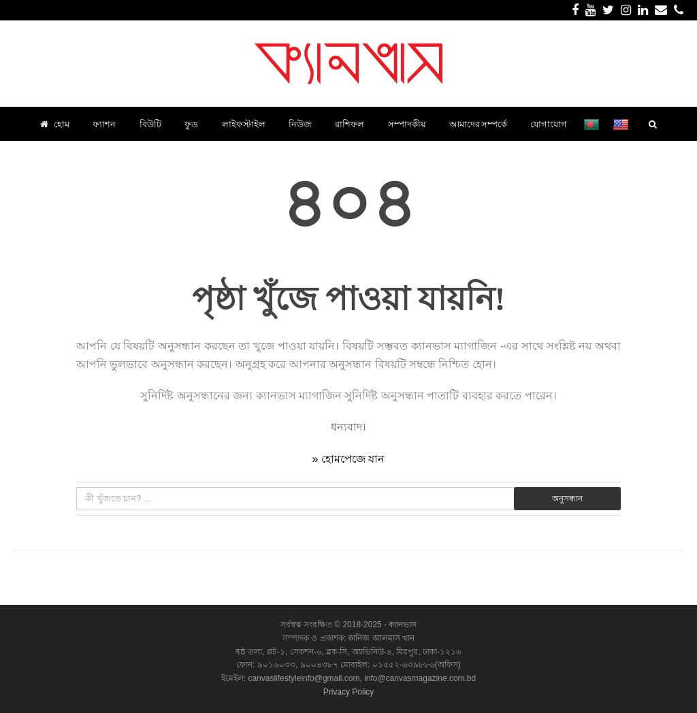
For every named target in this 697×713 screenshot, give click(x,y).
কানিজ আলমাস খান (381, 638)
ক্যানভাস (402, 624)
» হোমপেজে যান (348, 459)
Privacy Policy (348, 692)
